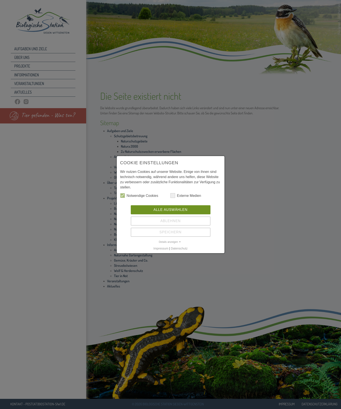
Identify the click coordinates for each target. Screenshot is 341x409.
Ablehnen (170, 221)
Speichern (170, 232)
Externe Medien (185, 195)
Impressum (160, 248)
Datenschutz (179, 248)
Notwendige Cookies (139, 195)
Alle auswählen (170, 210)
